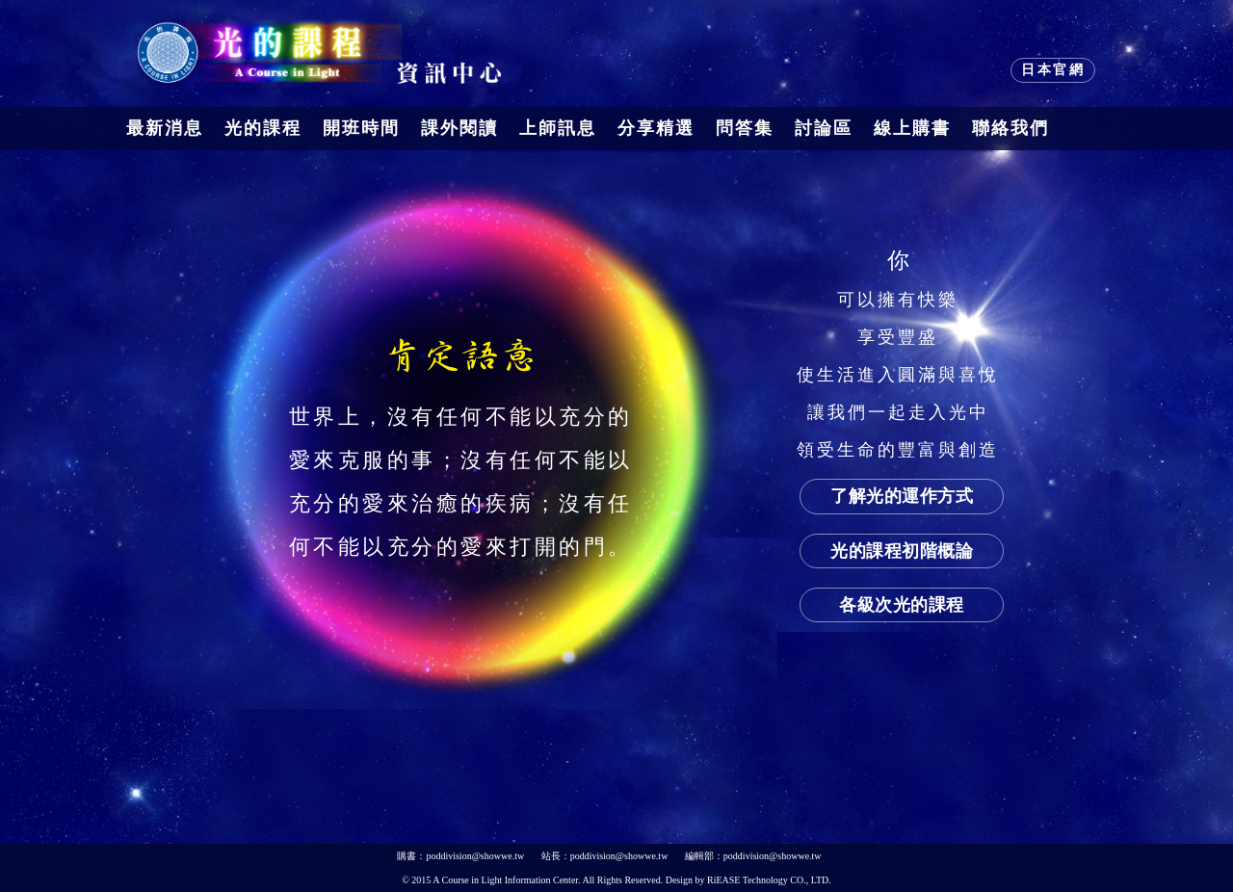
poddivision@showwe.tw (475, 856)
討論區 (824, 128)
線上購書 (912, 128)
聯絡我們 (1010, 128)
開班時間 (361, 128)
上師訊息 (557, 128)
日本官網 (1053, 70)
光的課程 (263, 128)
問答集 (745, 128)
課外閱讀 (459, 128)
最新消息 (164, 128)
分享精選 (656, 128)
